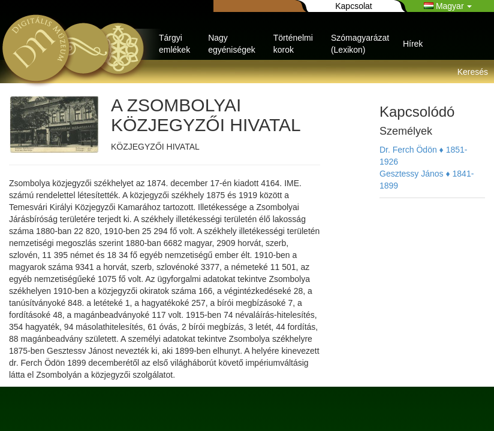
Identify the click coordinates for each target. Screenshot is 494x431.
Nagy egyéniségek (231, 43)
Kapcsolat (353, 6)
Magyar (448, 6)
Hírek (413, 43)
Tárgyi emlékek (174, 43)
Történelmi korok (293, 43)
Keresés (472, 72)
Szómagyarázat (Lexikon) (360, 43)
